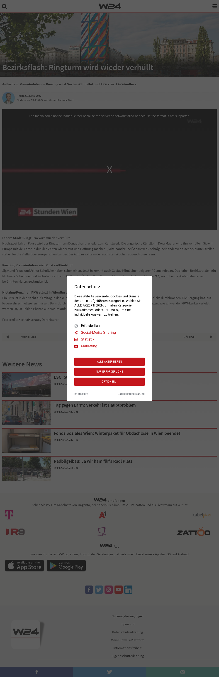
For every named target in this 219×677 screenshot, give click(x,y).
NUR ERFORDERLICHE (109, 371)
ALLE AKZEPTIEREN (109, 361)
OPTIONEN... (109, 381)
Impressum (81, 394)
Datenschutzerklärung (131, 394)
